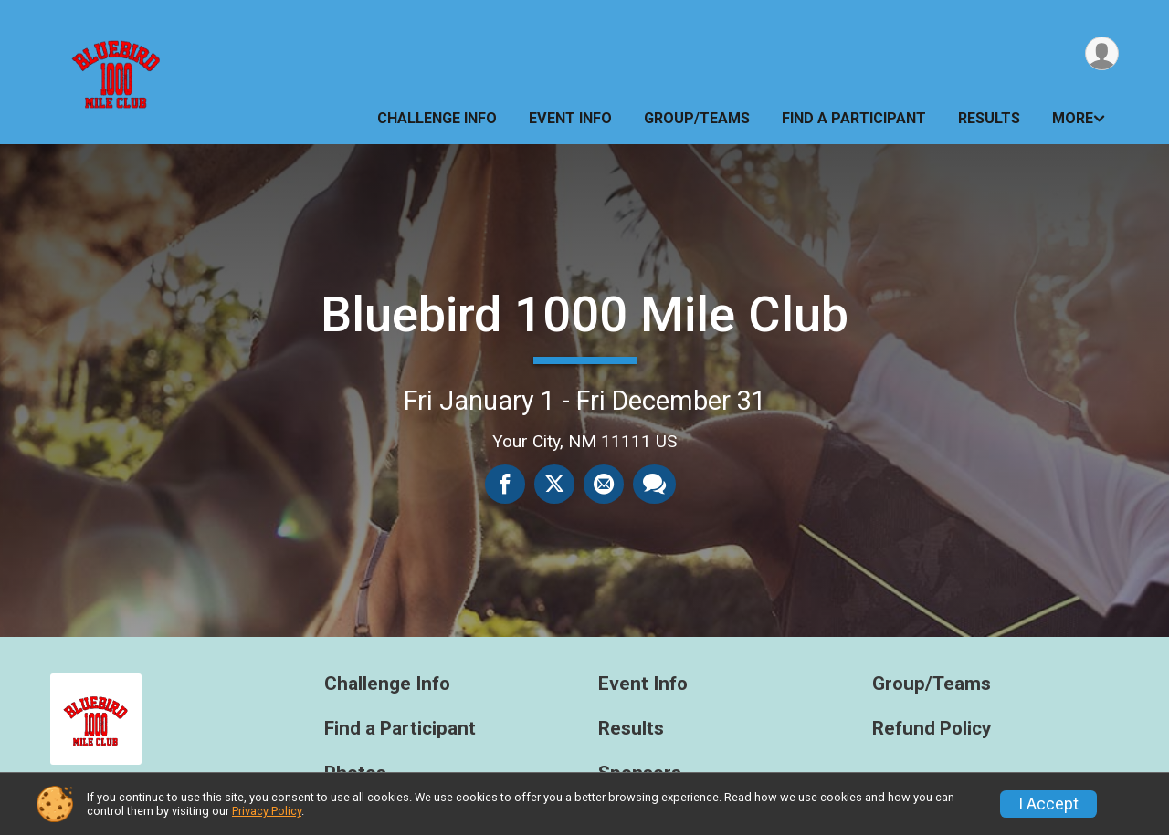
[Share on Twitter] (554, 483)
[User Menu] (1102, 53)
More (1072, 118)
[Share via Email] (604, 483)
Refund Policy (931, 728)
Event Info (570, 118)
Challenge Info (437, 118)
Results (989, 118)
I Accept (1048, 804)
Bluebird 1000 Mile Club (584, 314)
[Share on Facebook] (505, 483)
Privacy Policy (266, 811)
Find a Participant (854, 118)
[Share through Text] (654, 483)
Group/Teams (697, 118)
